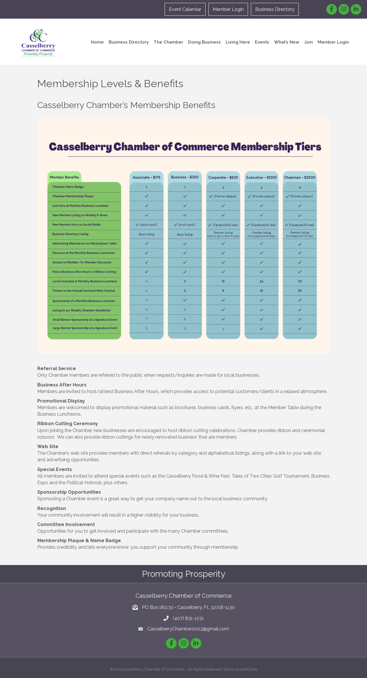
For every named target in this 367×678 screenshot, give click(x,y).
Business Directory (274, 9)
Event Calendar (185, 9)
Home (97, 42)
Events (262, 42)
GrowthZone (246, 669)
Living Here (238, 42)
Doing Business (204, 42)
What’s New (286, 42)
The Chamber (168, 42)
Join (308, 42)
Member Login (228, 9)
